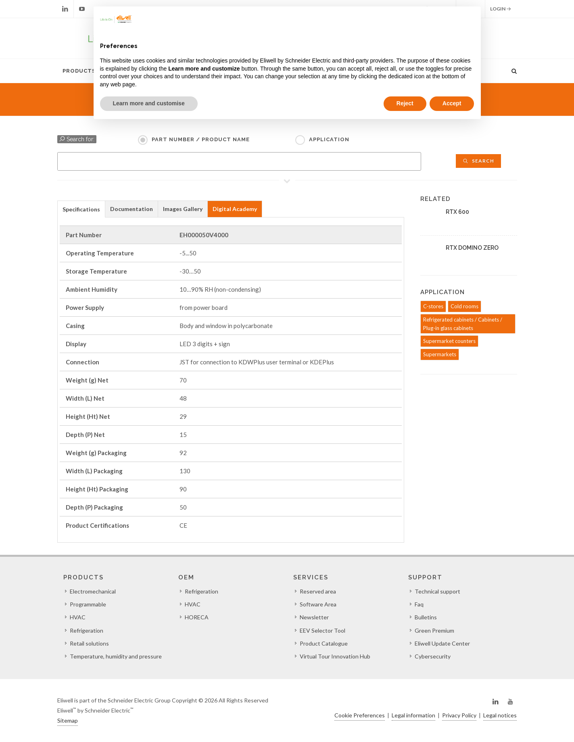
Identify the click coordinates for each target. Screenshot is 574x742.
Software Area (318, 604)
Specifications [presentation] (81, 209)
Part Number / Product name (201, 139)
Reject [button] (405, 103)
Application (329, 139)
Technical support (437, 591)
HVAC (78, 617)
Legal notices (500, 715)
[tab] (81, 209)
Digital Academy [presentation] (235, 208)
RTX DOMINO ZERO (472, 248)
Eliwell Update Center (442, 643)
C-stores (433, 306)
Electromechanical (93, 591)
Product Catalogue (324, 643)
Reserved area (318, 591)
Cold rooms (464, 306)
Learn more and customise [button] (149, 103)
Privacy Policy (459, 715)
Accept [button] (452, 103)
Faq (419, 604)
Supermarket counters (449, 341)
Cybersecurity (433, 656)
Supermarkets (439, 354)
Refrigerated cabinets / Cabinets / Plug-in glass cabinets (462, 323)
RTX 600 (457, 212)
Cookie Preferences (359, 715)
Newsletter (314, 617)
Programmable (88, 604)
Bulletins (426, 617)
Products (79, 71)
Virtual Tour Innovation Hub (335, 656)
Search (478, 161)
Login (500, 9)
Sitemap (67, 720)
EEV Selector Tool (322, 630)
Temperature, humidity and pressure (116, 656)
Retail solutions (89, 643)
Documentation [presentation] (131, 208)
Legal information (413, 715)
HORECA (197, 617)
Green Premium (434, 630)
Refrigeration (86, 630)
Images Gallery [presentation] (182, 208)
